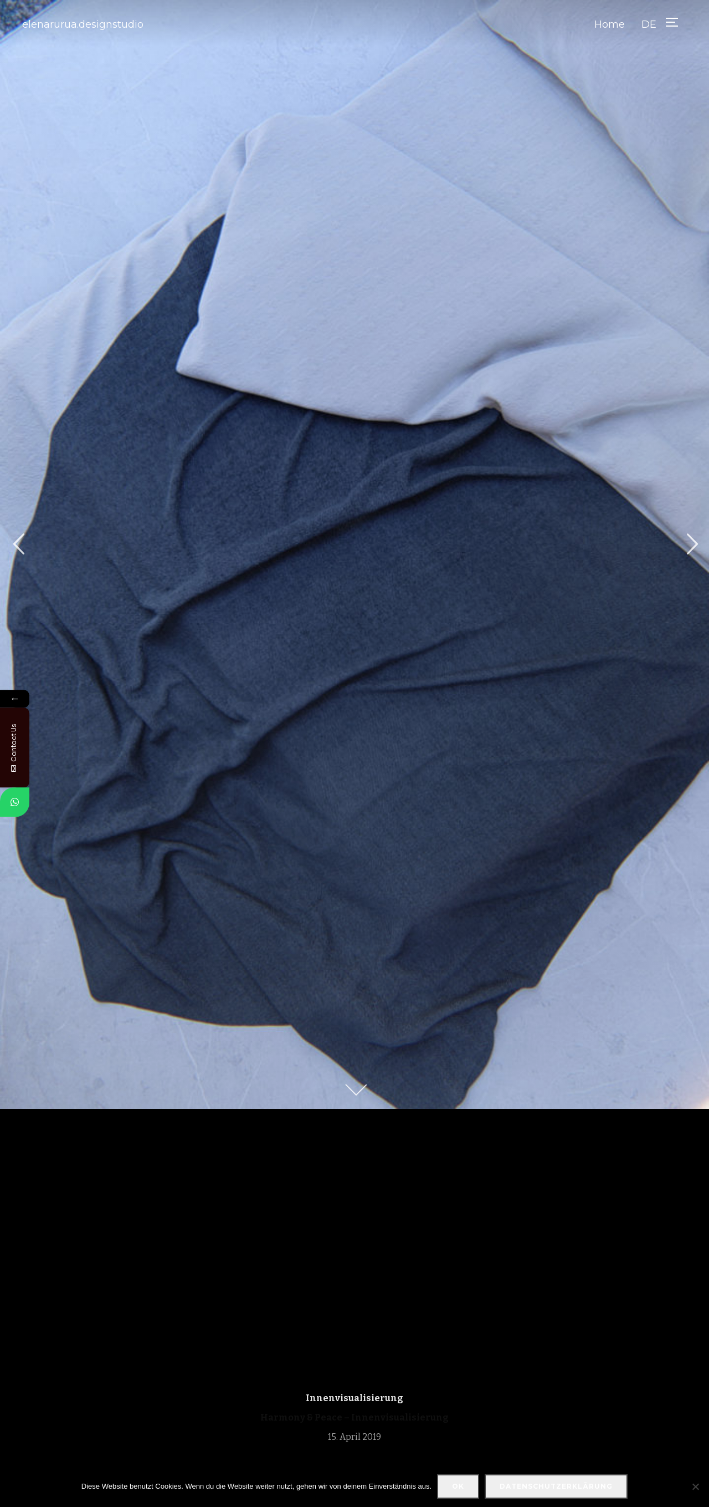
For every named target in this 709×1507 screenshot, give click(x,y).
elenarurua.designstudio (82, 24)
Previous (18, 544)
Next (691, 544)
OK (458, 1486)
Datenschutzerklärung (556, 1486)
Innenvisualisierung (354, 1398)
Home (609, 24)
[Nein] (695, 1486)
